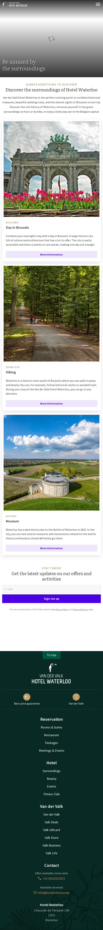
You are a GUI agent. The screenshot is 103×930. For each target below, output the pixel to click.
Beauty (51, 778)
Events (51, 786)
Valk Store (51, 838)
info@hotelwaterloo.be (51, 893)
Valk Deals (51, 822)
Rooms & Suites (51, 727)
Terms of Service (80, 609)
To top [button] (51, 655)
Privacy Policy (62, 609)
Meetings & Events (51, 750)
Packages (51, 743)
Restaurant (51, 735)
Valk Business (51, 845)
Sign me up (51, 599)
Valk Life (51, 853)
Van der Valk (76, 699)
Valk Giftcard (51, 830)
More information (51, 254)
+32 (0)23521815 (51, 878)
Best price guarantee (27, 699)
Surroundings (52, 771)
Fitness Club (51, 794)
